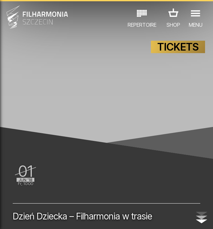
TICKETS (178, 47)
